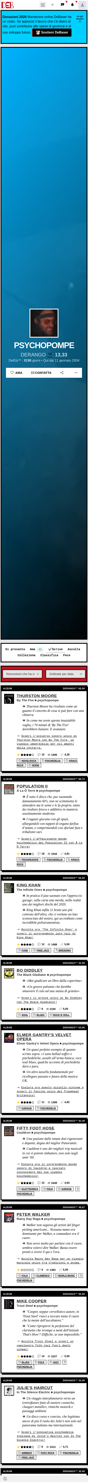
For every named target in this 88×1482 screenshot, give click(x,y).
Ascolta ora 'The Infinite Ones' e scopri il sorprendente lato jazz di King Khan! (47, 933)
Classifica (49, 655)
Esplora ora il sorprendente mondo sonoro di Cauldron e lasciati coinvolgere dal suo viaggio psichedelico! (47, 1169)
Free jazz (41, 949)
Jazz (54, 1360)
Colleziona (26, 655)
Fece (66, 655)
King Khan (29, 885)
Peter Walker (33, 1213)
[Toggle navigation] (43, 5)
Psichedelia (51, 760)
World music (65, 1274)
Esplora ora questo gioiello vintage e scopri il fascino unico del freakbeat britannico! (50, 1090)
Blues (38, 1014)
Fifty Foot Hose (36, 1127)
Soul (23, 1014)
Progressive (28, 859)
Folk (48, 1187)
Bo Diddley (30, 970)
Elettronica (28, 1187)
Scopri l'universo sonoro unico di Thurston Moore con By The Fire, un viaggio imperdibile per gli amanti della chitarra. (47, 742)
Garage (25, 1107)
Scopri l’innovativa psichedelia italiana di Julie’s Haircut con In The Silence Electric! (49, 1434)
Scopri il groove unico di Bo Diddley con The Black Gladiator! (49, 999)
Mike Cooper (32, 1300)
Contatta (41, 372)
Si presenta (15, 649)
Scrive (57, 649)
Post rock (46, 1451)
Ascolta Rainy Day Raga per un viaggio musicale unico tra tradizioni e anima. (50, 1259)
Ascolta (74, 649)
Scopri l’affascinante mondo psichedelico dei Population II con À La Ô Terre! (49, 842)
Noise (34, 765)
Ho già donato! (79, 19)
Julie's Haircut (35, 1386)
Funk (23, 949)
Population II (32, 786)
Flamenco (41, 1274)
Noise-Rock (27, 760)
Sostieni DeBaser (52, 32)
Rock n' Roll (60, 1014)
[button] (53, 5)
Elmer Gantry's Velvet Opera (44, 1036)
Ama (16, 372)
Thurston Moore (37, 696)
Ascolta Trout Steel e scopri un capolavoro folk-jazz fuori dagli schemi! (45, 1344)
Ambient (25, 1451)
